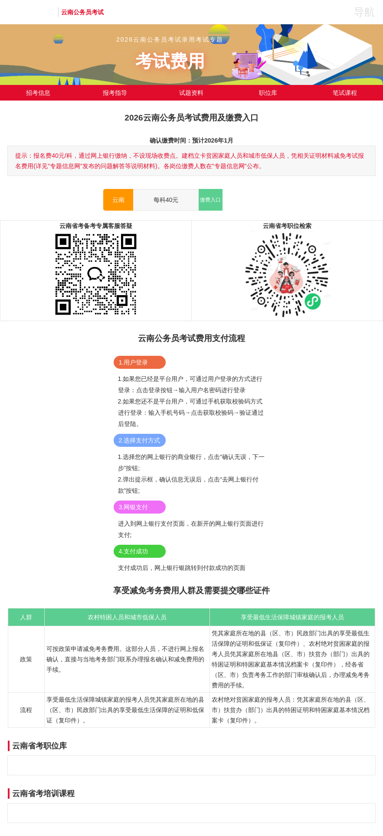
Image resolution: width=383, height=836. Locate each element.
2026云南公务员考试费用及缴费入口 (191, 117)
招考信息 (38, 92)
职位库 (268, 92)
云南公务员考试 (82, 12)
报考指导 (115, 92)
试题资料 (191, 92)
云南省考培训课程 (43, 793)
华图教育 (32, 12)
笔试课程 (345, 92)
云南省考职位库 (39, 746)
